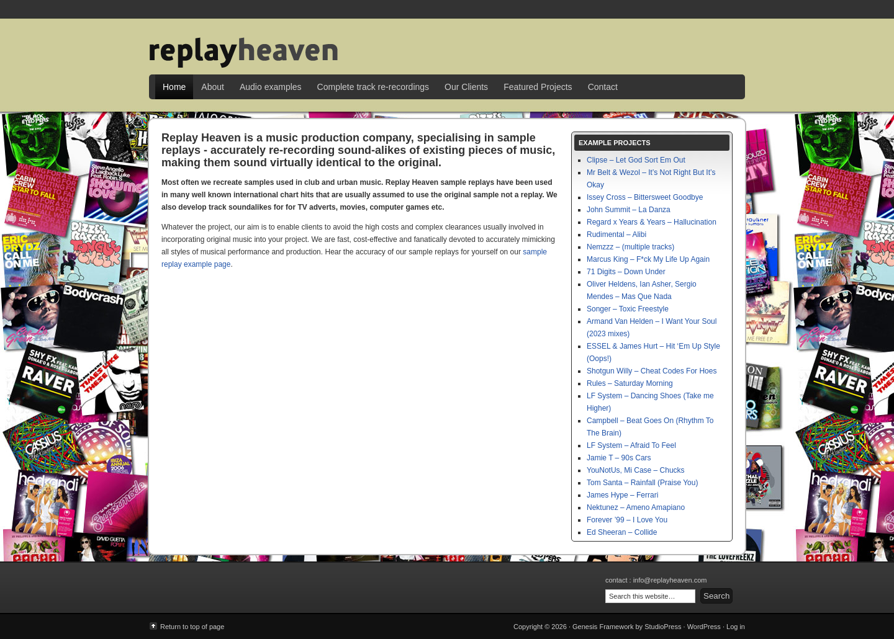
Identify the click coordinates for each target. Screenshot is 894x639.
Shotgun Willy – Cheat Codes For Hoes (651, 371)
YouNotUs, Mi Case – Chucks (636, 470)
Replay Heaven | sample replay (447, 43)
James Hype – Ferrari (622, 495)
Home (174, 87)
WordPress (704, 626)
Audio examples (271, 87)
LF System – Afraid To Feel (631, 445)
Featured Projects (537, 87)
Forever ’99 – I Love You (627, 520)
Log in (735, 626)
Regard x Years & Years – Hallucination (651, 222)
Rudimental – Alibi (616, 234)
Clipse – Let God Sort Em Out (636, 160)
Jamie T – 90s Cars (619, 458)
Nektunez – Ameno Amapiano (636, 507)
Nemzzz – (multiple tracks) (630, 247)
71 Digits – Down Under (626, 271)
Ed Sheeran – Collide (622, 532)
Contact (603, 87)
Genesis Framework (602, 626)
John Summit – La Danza (628, 209)
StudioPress (662, 626)
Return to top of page (192, 626)
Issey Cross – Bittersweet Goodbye (645, 197)
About (212, 87)
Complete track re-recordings (373, 87)
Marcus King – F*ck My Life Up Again (648, 259)
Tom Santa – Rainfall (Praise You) (642, 482)
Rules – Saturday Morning (630, 383)
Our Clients (466, 87)
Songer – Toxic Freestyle (628, 309)
